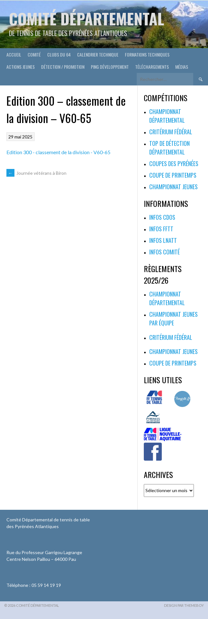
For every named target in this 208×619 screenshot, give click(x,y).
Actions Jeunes (20, 66)
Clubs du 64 (59, 54)
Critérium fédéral (170, 132)
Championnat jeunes (173, 186)
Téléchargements (152, 66)
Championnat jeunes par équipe (173, 318)
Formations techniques (147, 54)
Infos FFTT (161, 229)
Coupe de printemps (172, 175)
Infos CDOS (162, 217)
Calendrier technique (97, 54)
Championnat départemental (167, 115)
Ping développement (110, 66)
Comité (34, 54)
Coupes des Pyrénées (173, 163)
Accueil (13, 54)
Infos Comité (164, 252)
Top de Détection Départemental (169, 147)
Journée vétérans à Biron (36, 173)
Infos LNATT (163, 240)
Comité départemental (86, 18)
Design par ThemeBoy (184, 605)
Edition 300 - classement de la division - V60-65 (58, 152)
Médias (181, 66)
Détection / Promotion (62, 66)
